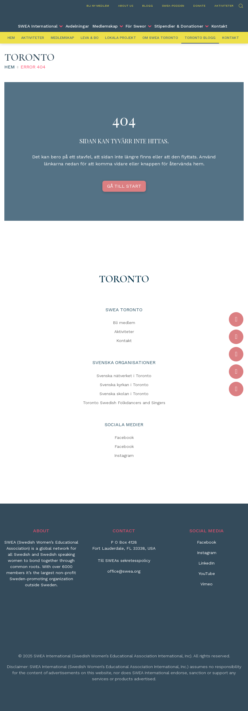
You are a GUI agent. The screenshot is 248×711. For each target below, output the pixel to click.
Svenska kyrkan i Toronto (124, 384)
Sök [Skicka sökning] (241, 5)
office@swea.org (123, 571)
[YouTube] (206, 576)
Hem (11, 38)
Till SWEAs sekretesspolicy (124, 560)
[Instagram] (206, 555)
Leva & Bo (90, 38)
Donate (199, 5)
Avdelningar (77, 26)
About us (125, 5)
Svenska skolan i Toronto (124, 393)
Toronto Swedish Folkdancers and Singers (124, 402)
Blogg (147, 5)
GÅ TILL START (124, 186)
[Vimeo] (206, 586)
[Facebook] (206, 544)
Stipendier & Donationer (178, 26)
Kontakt (219, 26)
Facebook (124, 437)
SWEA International (37, 26)
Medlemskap (105, 26)
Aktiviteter (223, 5)
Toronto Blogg (200, 38)
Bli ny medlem (97, 5)
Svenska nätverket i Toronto (124, 375)
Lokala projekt (120, 38)
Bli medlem (124, 322)
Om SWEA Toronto (160, 38)
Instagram (124, 455)
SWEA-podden (173, 5)
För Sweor (136, 26)
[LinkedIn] (206, 565)
